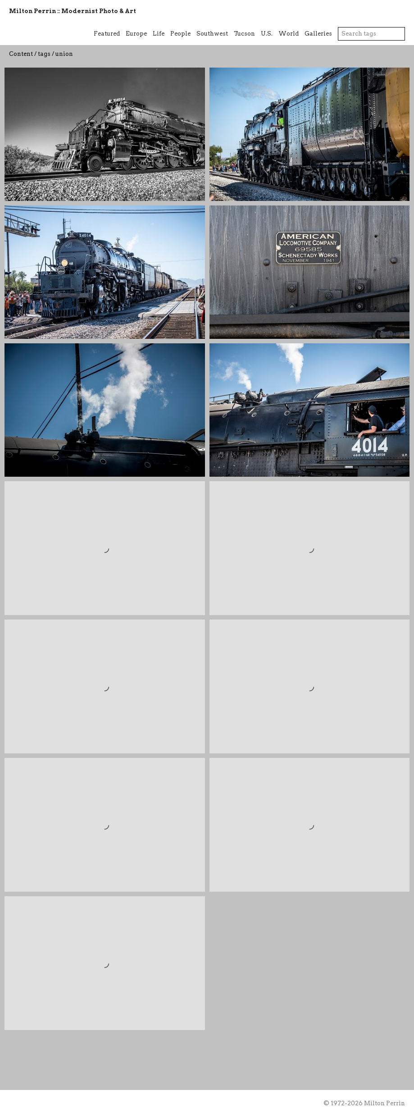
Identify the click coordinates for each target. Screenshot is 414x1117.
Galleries (318, 33)
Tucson (244, 33)
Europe (136, 33)
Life (158, 33)
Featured (107, 33)
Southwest (212, 33)
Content (21, 53)
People (180, 33)
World (288, 33)
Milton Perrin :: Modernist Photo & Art (72, 11)
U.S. (267, 33)
